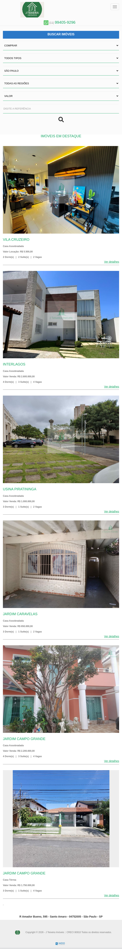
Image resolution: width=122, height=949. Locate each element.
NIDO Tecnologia (60, 943)
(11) (59, 22)
